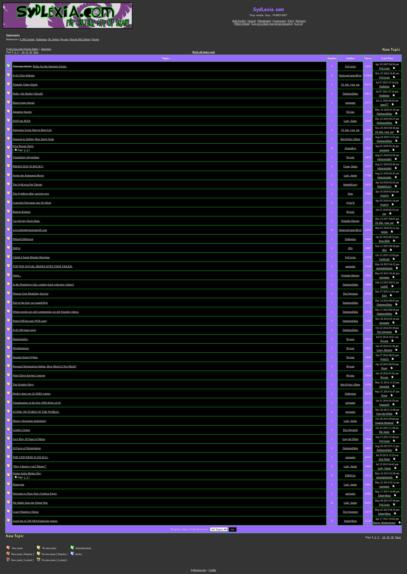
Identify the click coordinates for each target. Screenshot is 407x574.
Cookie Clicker (21, 429)
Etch (384, 295)
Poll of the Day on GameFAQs (30, 302)
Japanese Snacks (22, 111)
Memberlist (264, 20)
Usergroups (279, 20)
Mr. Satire (384, 431)
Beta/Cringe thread (23, 102)
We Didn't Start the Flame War (30, 502)
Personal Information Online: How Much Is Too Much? (44, 366)
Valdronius (41, 39)
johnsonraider (384, 159)
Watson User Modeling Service (31, 293)
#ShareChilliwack (23, 239)
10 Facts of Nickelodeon (27, 448)
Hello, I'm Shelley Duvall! (28, 93)
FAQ (290, 20)
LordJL (384, 286)
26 (30, 52)
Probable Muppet (350, 220)
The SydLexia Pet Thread (27, 184)
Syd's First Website (24, 75)
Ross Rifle (384, 240)
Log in (298, 23)
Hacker (95, 39)
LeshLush (384, 259)
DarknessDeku (350, 93)
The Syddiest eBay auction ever (31, 193)
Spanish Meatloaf (384, 422)
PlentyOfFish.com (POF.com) (30, 320)
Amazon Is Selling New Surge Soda (33, 139)
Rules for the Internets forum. (50, 66)
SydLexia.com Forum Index (22, 48)
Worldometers (21, 348)
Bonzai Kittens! (22, 211)
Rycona (64, 39)
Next (35, 52)
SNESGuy (350, 475)
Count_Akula (350, 166)
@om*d (384, 195)
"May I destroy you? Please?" (30, 466)
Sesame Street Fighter (25, 357)
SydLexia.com (198, 570)
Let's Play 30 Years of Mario (29, 438)
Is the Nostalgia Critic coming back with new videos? (43, 284)
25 (26, 52)
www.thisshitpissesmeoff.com (30, 229)
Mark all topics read (203, 52)
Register (300, 20)
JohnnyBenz (384, 495)
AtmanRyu (350, 148)
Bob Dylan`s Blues (350, 139)
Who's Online (242, 23)
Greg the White (384, 413)
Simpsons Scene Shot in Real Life (32, 129)
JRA (350, 248)
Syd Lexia (350, 66)
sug (384, 213)
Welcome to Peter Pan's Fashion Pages (35, 493)
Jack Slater (384, 459)
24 (23, 52)
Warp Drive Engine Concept (29, 375)
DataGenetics (20, 339)
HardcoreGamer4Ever (350, 75)
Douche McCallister (80, 39)
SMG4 (16, 248)
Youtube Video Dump (25, 84)
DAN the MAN (21, 120)
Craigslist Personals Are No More (32, 202)
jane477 (384, 104)
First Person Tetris (23, 146)
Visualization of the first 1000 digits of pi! (37, 402)
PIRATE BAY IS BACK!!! (28, 166)
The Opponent (350, 293)
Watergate (18, 484)
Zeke (350, 193)
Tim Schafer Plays (23, 384)
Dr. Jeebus (53, 39)
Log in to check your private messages (272, 23)
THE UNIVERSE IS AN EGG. (30, 457)
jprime (384, 231)
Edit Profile (239, 20)
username (350, 102)
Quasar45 (384, 404)
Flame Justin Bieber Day (27, 473)
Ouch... (17, 275)
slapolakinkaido (384, 268)
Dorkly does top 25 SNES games (31, 393)
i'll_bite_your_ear (350, 84)
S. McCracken (26, 39)
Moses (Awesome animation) (29, 420)
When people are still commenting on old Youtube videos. (46, 311)
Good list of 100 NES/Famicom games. (35, 520)
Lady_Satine (350, 120)
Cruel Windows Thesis (26, 511)
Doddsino (384, 86)
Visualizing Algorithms (26, 157)
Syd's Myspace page (24, 329)
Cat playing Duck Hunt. (26, 220)
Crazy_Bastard (384, 350)
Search (251, 20)
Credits (212, 570)
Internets (46, 48)
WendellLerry (350, 184)
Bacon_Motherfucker (384, 522)
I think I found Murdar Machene (31, 257)
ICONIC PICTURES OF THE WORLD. (36, 411)
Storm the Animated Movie (28, 175)
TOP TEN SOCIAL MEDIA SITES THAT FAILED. (43, 266)
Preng (384, 368)
